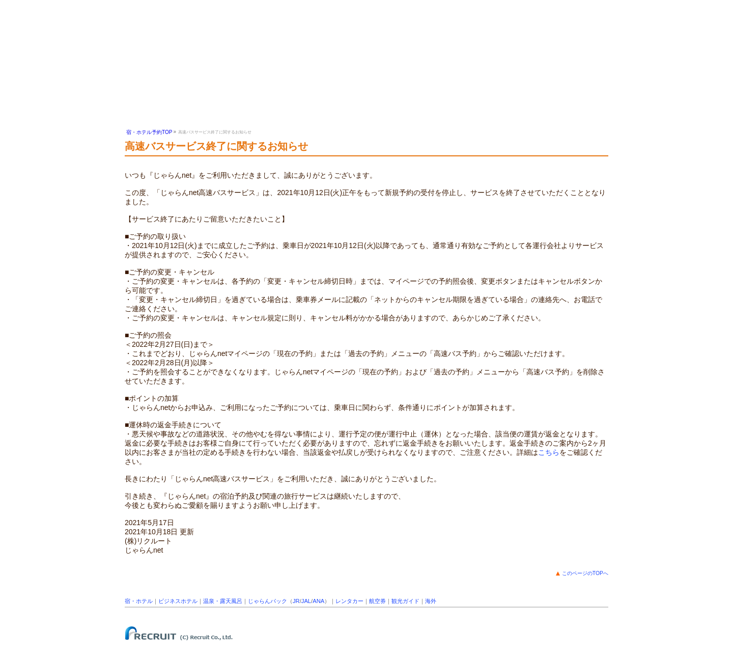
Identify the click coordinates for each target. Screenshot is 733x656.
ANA (318, 601)
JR (296, 601)
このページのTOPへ (585, 573)
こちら (548, 452)
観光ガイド (405, 601)
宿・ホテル (139, 601)
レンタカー (349, 601)
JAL (306, 601)
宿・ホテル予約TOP (149, 132)
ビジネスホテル (178, 601)
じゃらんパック (267, 601)
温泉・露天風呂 (222, 601)
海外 (430, 601)
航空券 (377, 601)
